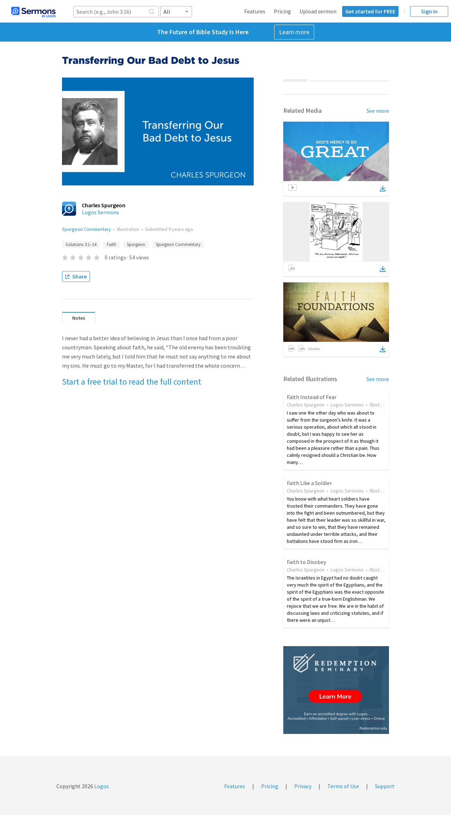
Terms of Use (343, 786)
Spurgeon (136, 244)
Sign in (429, 11)
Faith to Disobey (306, 561)
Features (254, 11)
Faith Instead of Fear (311, 396)
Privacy (302, 786)
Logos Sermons (100, 212)
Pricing (282, 11)
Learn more (294, 32)
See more (377, 110)
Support (385, 786)
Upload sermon (317, 11)
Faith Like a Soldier (309, 482)
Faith (111, 244)
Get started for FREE (370, 11)
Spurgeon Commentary (86, 229)
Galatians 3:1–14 (81, 244)
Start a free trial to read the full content (131, 381)
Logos (101, 786)
